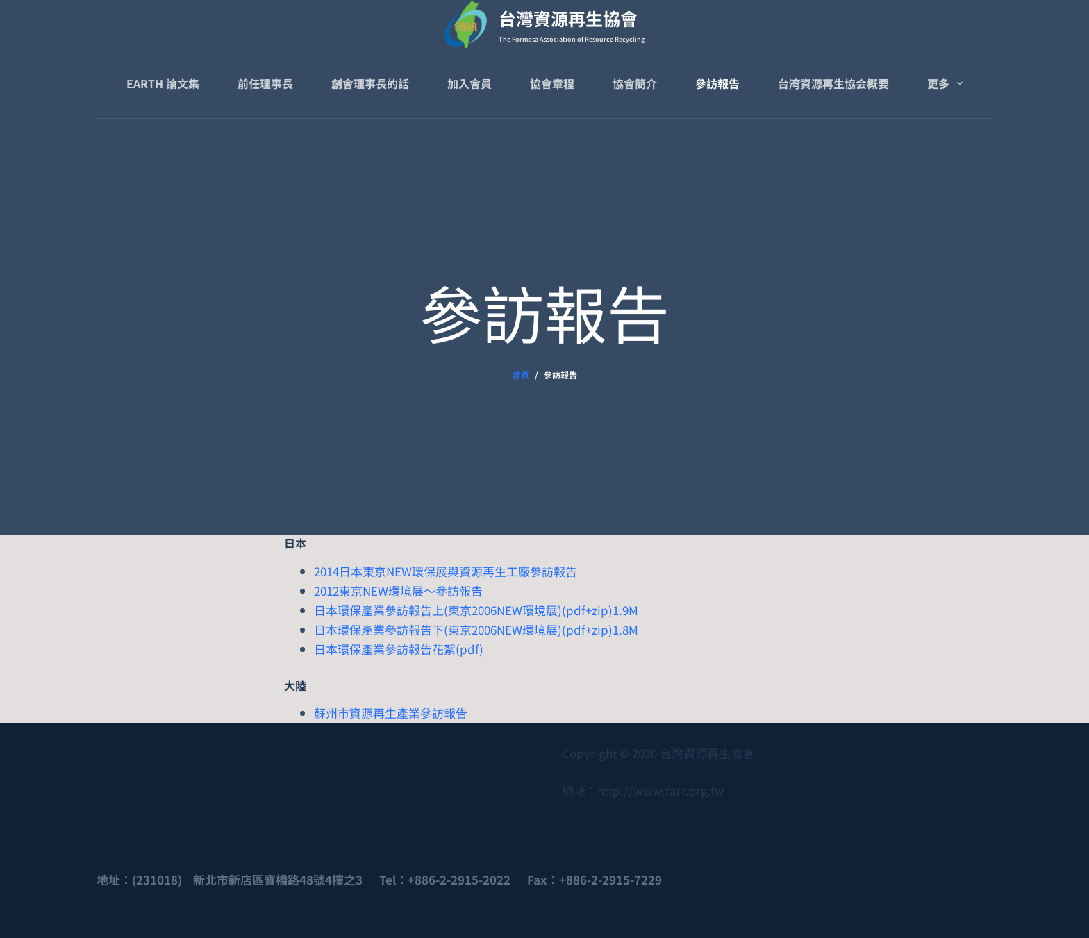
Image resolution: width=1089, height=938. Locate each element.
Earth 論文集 (162, 83)
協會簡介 (635, 83)
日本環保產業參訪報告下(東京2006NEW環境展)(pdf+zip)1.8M (476, 629)
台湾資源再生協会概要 (833, 83)
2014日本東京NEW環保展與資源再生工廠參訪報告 (445, 571)
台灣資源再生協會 (568, 18)
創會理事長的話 (370, 83)
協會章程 (552, 83)
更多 (947, 83)
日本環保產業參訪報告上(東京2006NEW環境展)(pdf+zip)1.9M (476, 610)
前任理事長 (265, 83)
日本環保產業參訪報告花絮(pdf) (398, 649)
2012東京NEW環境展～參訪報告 (398, 590)
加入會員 (469, 83)
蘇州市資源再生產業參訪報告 (390, 712)
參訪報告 (717, 83)
